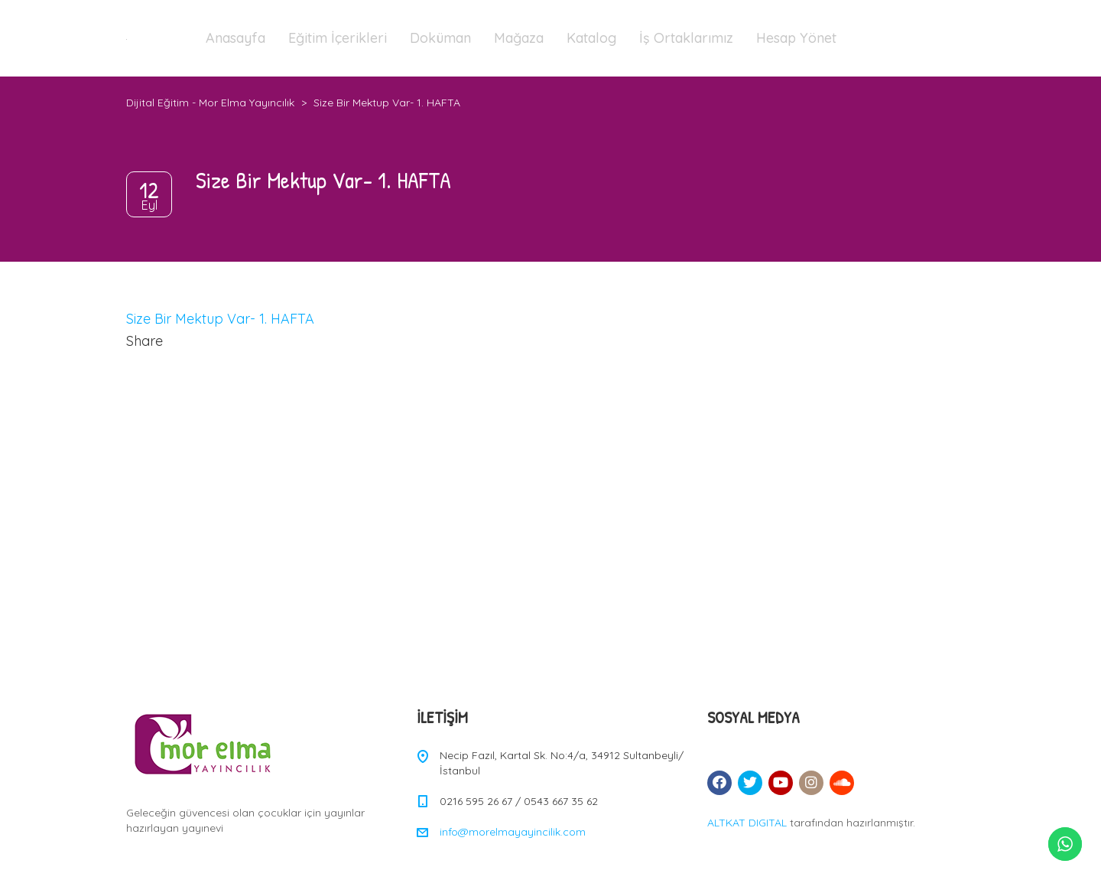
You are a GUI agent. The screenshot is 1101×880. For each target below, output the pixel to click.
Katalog (591, 38)
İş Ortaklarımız (686, 38)
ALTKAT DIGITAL (747, 822)
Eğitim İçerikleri (337, 38)
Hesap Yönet (796, 38)
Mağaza (519, 38)
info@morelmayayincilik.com (513, 832)
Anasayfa (235, 38)
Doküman (440, 38)
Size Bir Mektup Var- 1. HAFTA (220, 319)
